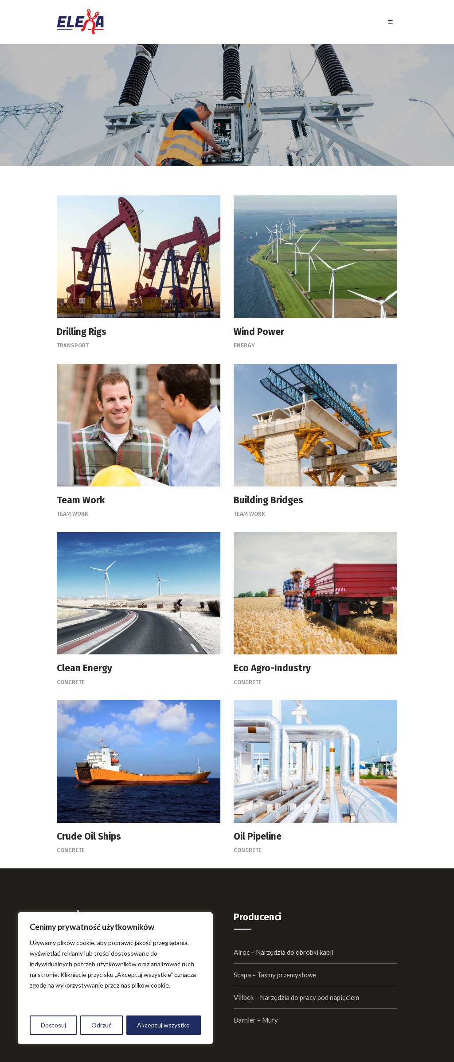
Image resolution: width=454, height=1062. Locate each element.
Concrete (71, 682)
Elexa (224, 106)
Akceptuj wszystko (163, 1025)
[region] (115, 978)
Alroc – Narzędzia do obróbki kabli (283, 952)
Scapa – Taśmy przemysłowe (275, 975)
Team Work (72, 513)
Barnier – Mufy (256, 1020)
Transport (73, 345)
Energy (244, 345)
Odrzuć (101, 1025)
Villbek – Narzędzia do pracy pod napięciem (296, 997)
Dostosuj (53, 1025)
